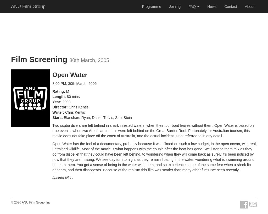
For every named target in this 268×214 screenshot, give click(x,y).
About (249, 6)
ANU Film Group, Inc (36, 202)
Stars (57, 118)
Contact (230, 6)
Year (56, 102)
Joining (175, 6)
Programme (151, 6)
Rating (58, 91)
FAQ (193, 6)
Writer (57, 112)
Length (58, 97)
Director (59, 107)
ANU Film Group (28, 6)
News (211, 6)
